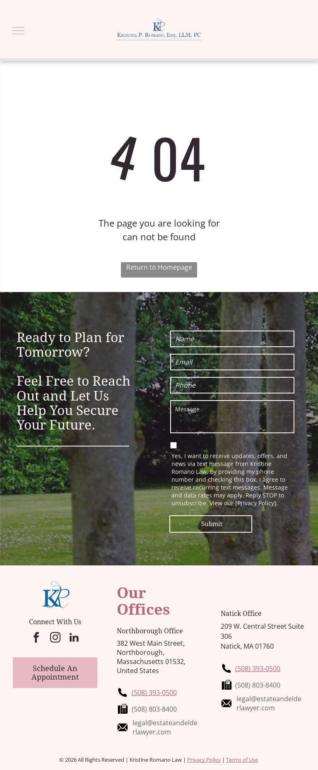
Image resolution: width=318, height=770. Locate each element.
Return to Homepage (159, 267)
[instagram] (55, 638)
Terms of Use (242, 759)
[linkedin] (74, 638)
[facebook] (36, 638)
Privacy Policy (204, 759)
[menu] (18, 30)
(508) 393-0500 (154, 692)
